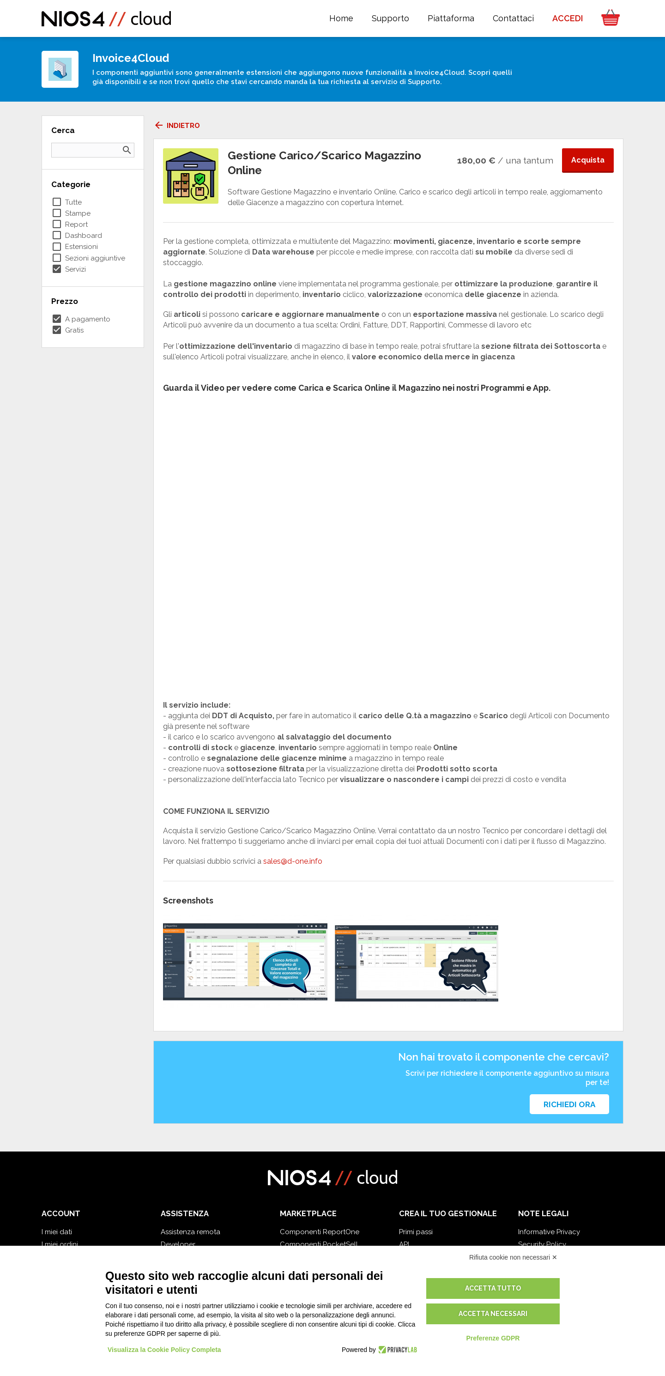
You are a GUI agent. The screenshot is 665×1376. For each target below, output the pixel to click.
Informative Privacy (549, 1232)
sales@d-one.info (291, 861)
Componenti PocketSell (319, 1244)
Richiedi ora (569, 1104)
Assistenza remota (190, 1232)
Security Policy (542, 1244)
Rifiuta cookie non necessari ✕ (513, 1257)
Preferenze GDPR (493, 1338)
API (404, 1244)
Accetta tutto (493, 1288)
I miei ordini (60, 1244)
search (127, 150)
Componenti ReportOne (319, 1232)
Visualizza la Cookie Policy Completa (164, 1349)
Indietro (176, 126)
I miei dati (57, 1232)
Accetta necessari (493, 1313)
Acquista (588, 160)
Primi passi (416, 1232)
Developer (178, 1244)
